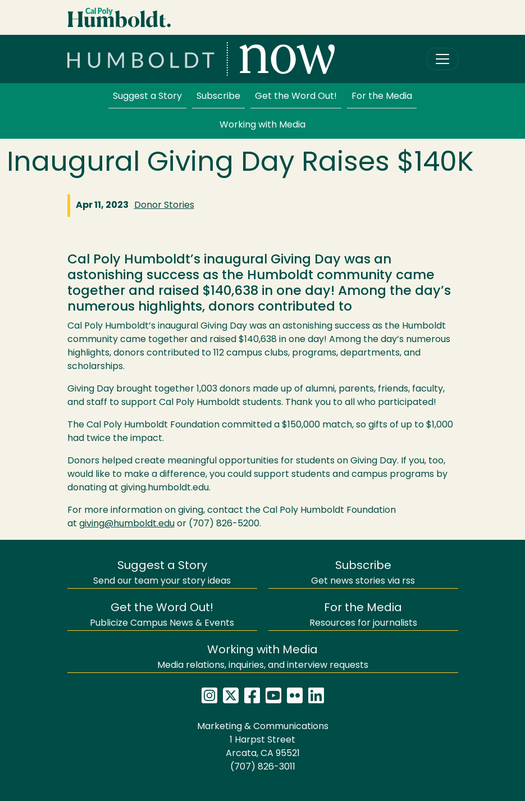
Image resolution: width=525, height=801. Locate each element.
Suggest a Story (147, 96)
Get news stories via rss (363, 573)
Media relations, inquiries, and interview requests (262, 657)
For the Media (381, 96)
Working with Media (262, 125)
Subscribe (218, 96)
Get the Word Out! (296, 96)
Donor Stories (164, 205)
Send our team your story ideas (162, 573)
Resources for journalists (363, 615)
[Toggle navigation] (442, 59)
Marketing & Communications (262, 726)
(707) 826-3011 (262, 767)
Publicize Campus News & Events (162, 615)
